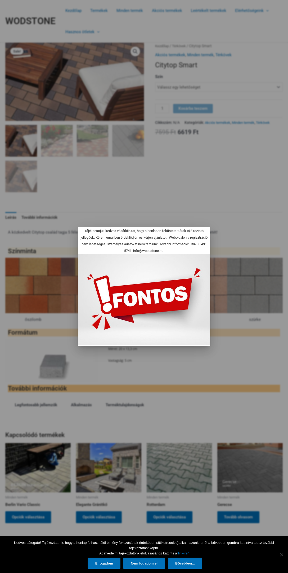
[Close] (203, 234)
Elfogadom (103, 563)
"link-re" (183, 553)
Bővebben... (186, 563)
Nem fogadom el (144, 563)
